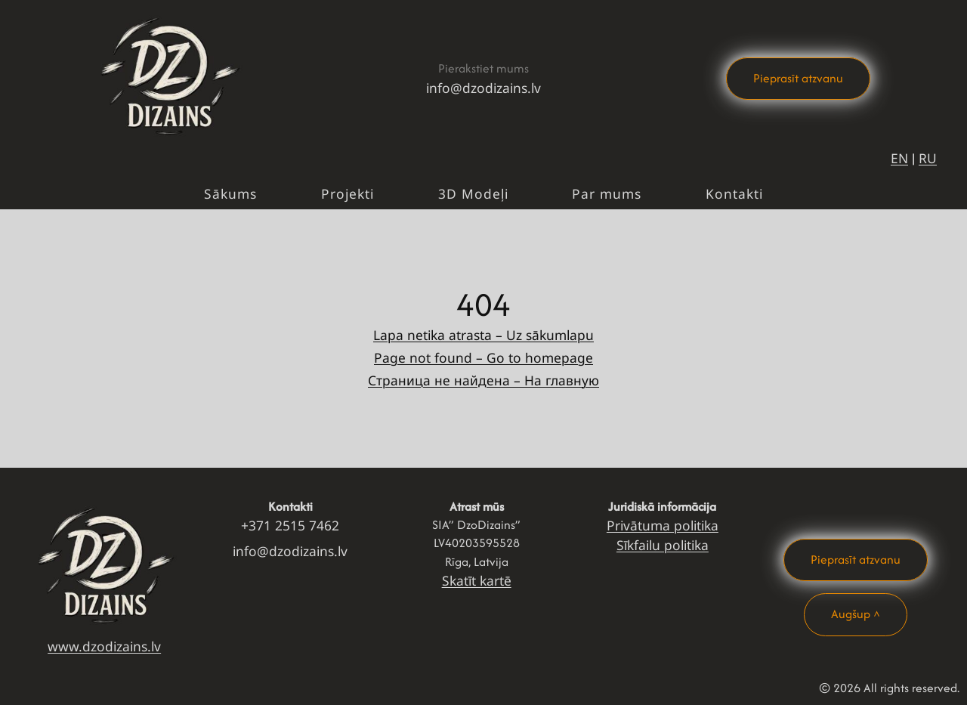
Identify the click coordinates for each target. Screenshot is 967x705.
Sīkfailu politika (662, 545)
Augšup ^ (855, 614)
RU (928, 158)
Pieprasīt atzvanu (798, 78)
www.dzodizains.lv (104, 646)
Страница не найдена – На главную (483, 380)
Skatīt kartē (476, 580)
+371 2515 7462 (290, 525)
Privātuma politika (662, 525)
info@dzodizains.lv (483, 88)
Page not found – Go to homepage (483, 357)
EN (899, 158)
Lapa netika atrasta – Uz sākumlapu (483, 335)
